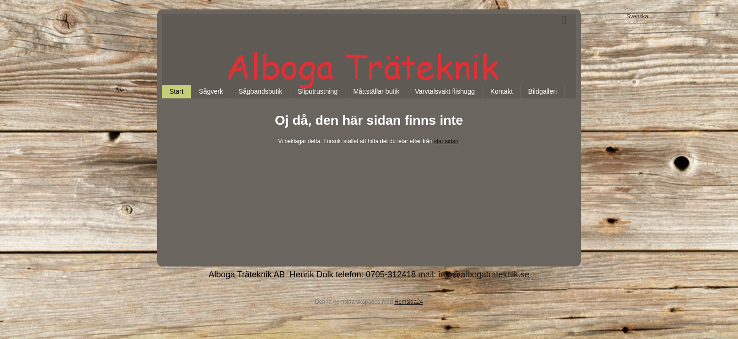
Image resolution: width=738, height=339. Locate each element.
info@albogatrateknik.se (483, 274)
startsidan (446, 141)
